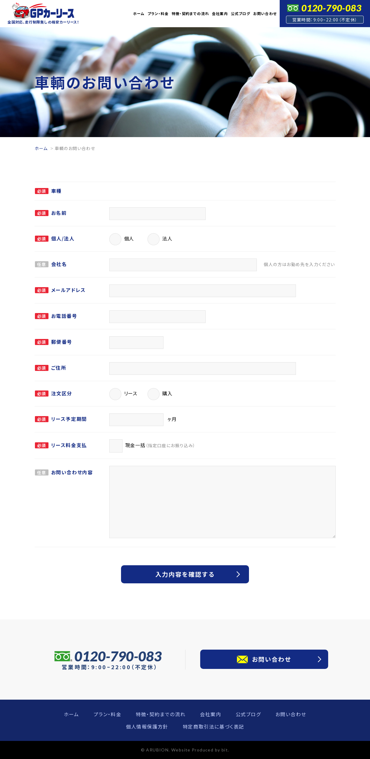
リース (123, 394)
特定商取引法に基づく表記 (213, 726)
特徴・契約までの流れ (190, 13)
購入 (160, 394)
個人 (121, 239)
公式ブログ (240, 13)
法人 (160, 239)
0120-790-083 (331, 7)
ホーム (139, 13)
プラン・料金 (158, 13)
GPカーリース (43, 11)
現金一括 (152, 446)
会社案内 (220, 13)
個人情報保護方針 (147, 726)
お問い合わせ (265, 13)
